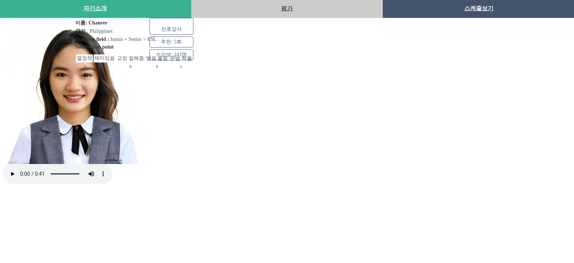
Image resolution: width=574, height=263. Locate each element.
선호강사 (171, 29)
